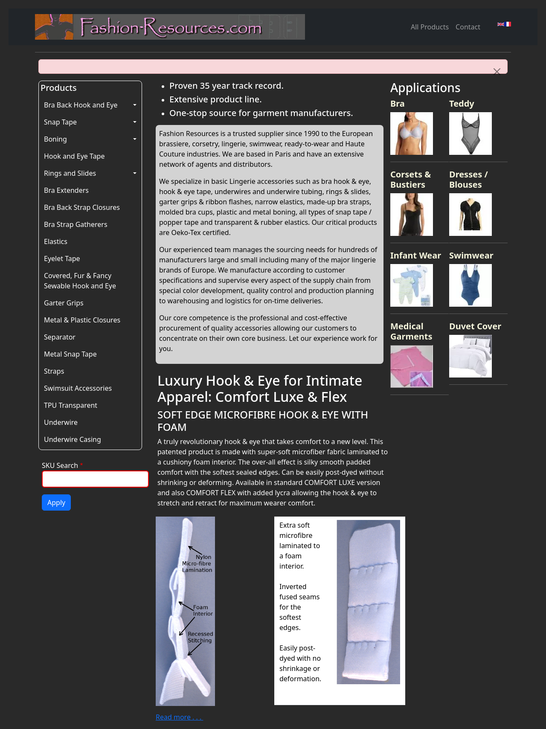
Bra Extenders (66, 190)
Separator (60, 337)
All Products (430, 27)
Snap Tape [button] (60, 122)
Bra (397, 103)
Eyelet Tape (62, 258)
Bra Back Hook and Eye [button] (80, 105)
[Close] (497, 72)
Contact (468, 27)
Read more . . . (179, 717)
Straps (54, 371)
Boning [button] (55, 139)
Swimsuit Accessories (78, 388)
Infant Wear (415, 255)
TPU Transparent (70, 405)
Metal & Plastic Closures (82, 320)
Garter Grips (64, 303)
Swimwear (471, 255)
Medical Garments (411, 331)
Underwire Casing (72, 439)
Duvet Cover (475, 326)
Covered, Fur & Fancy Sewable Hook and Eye (80, 280)
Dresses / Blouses (468, 179)
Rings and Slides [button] (70, 173)
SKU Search (60, 465)
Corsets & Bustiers (410, 179)
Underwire (61, 422)
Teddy (461, 103)
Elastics (55, 241)
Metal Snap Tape (70, 354)
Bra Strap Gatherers (75, 224)
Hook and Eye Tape (74, 156)
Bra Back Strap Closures (82, 207)
